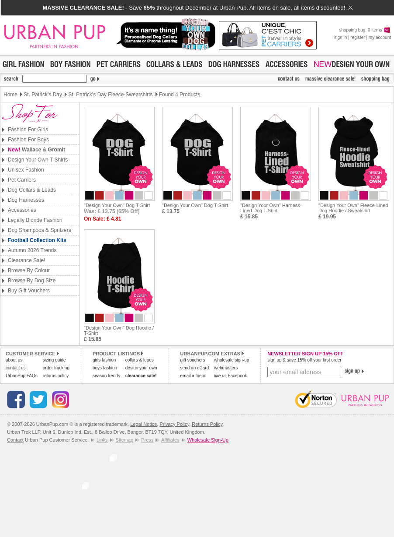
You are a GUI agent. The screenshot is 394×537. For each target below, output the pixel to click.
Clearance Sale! (26, 260)
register (357, 37)
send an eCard (194, 367)
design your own (141, 367)
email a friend (193, 375)
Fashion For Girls (28, 129)
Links (102, 439)
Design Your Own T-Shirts (38, 160)
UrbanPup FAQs (22, 375)
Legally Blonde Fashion (35, 220)
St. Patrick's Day (43, 94)
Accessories (22, 210)
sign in (340, 37)
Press (147, 439)
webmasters (226, 367)
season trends (106, 375)
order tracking (56, 367)
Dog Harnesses (26, 200)
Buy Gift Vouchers (29, 291)
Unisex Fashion (26, 170)
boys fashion (105, 367)
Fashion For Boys (28, 140)
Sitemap (124, 439)
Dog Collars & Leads (32, 190)
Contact (15, 439)
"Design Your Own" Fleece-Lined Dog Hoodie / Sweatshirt (353, 208)
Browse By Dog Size (31, 280)
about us (14, 360)
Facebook (230, 375)
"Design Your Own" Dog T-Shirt (117, 205)
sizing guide (54, 360)
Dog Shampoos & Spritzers (39, 230)
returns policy (56, 375)
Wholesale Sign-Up (207, 439)
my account (380, 37)
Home (10, 94)
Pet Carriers (22, 180)
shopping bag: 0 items (365, 30)
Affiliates (170, 439)
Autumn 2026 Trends (32, 250)
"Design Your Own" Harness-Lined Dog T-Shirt (271, 208)
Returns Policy (207, 424)
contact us (16, 367)
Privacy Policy (174, 424)
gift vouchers (192, 360)
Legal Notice (143, 424)
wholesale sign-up (231, 360)
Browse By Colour (29, 270)
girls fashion (104, 360)
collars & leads (139, 360)
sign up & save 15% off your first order (304, 360)
